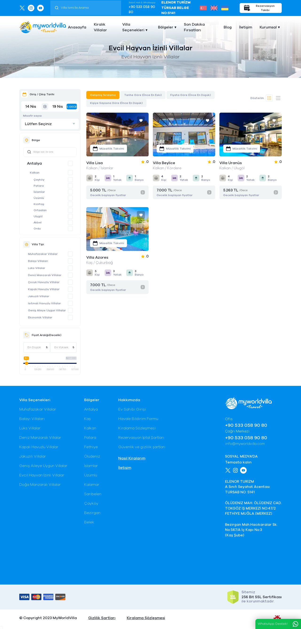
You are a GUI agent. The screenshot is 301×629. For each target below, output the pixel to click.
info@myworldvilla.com (245, 444)
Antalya (34, 163)
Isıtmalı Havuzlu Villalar (44, 303)
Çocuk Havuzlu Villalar (43, 282)
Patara (39, 185)
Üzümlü (39, 198)
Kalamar (91, 485)
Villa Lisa (94, 163)
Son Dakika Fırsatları (194, 27)
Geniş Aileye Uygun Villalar (47, 310)
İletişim (245, 27)
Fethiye (91, 447)
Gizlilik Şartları (101, 618)
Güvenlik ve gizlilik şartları (141, 447)
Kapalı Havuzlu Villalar (43, 289)
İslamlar (39, 191)
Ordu (37, 228)
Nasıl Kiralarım (131, 458)
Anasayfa (77, 27)
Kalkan (35, 172)
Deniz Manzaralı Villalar (44, 275)
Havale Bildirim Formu (138, 419)
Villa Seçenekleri (133, 27)
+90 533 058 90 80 (142, 9)
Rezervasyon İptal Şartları (141, 437)
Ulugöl (38, 216)
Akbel (38, 222)
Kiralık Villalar (100, 27)
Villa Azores (97, 257)
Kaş (87, 419)
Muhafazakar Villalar (43, 254)
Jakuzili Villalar (38, 296)
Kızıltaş (39, 204)
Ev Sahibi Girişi (132, 409)
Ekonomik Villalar (40, 317)
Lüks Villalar (36, 268)
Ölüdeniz (92, 456)
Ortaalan (40, 210)
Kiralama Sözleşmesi (137, 428)
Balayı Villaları (38, 261)
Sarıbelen (92, 494)
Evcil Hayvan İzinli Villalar (41, 475)
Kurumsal (268, 27)
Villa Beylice (164, 163)
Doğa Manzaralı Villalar (40, 485)
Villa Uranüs (230, 163)
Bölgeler (165, 27)
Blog (228, 27)
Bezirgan (92, 513)
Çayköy (39, 179)
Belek (89, 522)
